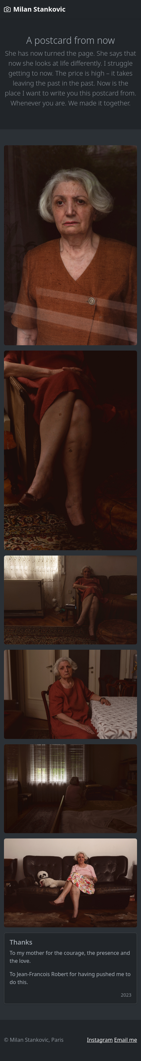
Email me (125, 1039)
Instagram (100, 1039)
